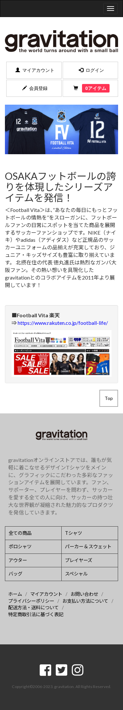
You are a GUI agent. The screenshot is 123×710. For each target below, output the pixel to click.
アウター (18, 560)
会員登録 (34, 88)
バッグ (15, 573)
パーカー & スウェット (88, 546)
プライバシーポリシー (31, 601)
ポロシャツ (20, 546)
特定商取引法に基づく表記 (35, 614)
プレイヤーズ (78, 560)
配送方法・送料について (33, 607)
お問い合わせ (84, 594)
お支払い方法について (85, 601)
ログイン (90, 70)
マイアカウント (33, 70)
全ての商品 (20, 533)
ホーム (15, 594)
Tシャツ (73, 533)
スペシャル (76, 573)
